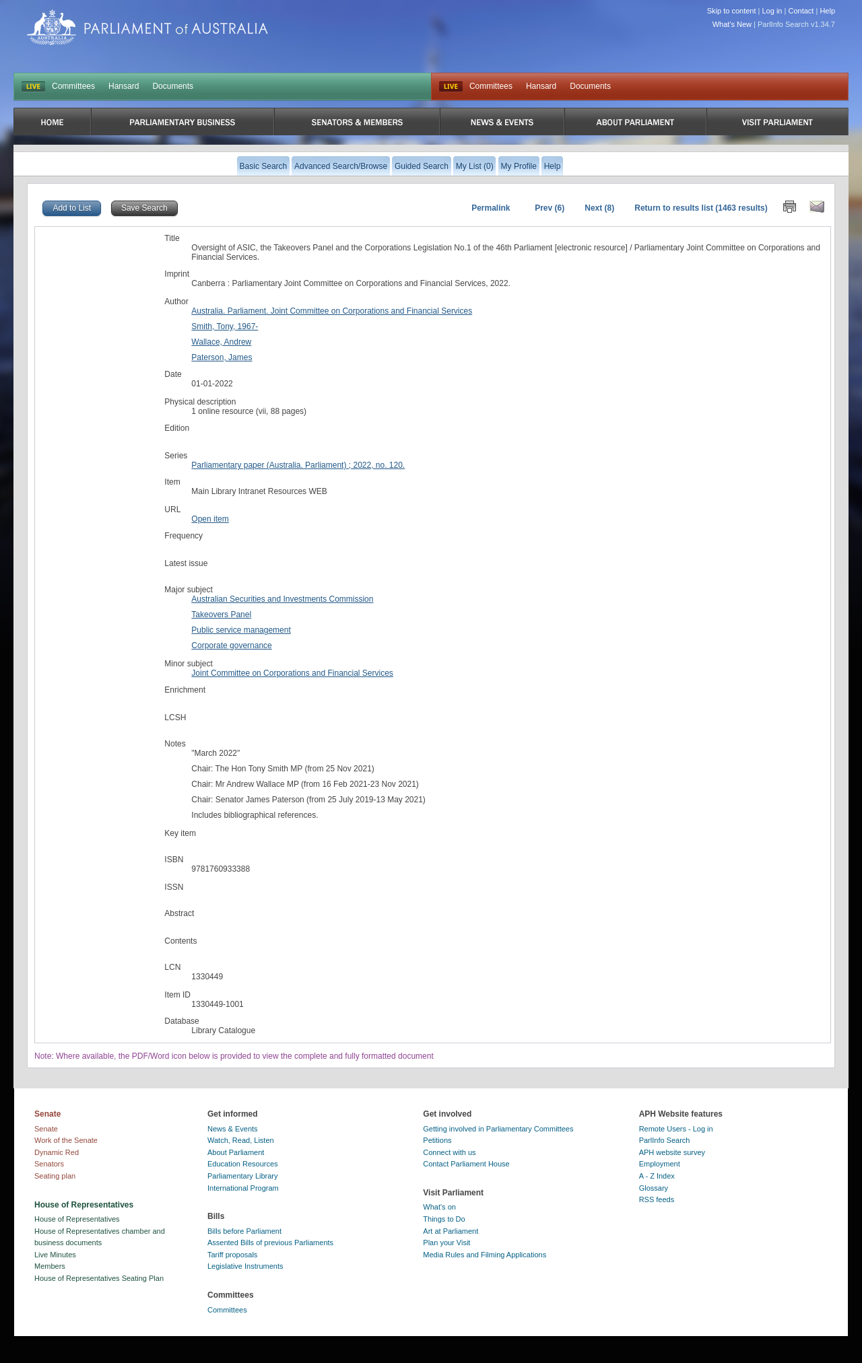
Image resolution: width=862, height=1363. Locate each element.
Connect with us (449, 1152)
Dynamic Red (56, 1152)
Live (451, 86)
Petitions (437, 1140)
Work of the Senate (66, 1140)
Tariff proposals (232, 1255)
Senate (46, 1129)
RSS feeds (657, 1199)
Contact (801, 11)
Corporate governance (231, 645)
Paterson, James (221, 357)
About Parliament (235, 1152)
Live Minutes (55, 1255)
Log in (772, 11)
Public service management (240, 630)
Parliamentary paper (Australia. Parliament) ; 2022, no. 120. (298, 465)
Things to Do (444, 1219)
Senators (49, 1164)
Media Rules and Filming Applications (484, 1255)
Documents (172, 86)
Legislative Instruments (245, 1266)
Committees (73, 86)
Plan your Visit (446, 1242)
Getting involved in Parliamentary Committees (498, 1129)
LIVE (33, 86)
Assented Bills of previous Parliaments (270, 1242)
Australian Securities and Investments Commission (282, 599)
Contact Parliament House (466, 1164)
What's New (732, 24)
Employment (659, 1164)
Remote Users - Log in (676, 1129)
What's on (439, 1207)
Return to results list (673, 208)
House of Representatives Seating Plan (99, 1278)
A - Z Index (657, 1176)
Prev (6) (549, 208)
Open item (209, 519)
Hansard (123, 86)
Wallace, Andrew (221, 342)
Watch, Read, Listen (240, 1140)
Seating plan (54, 1176)
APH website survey (672, 1152)
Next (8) (599, 208)
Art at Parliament (450, 1231)
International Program (243, 1188)
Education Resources (242, 1164)
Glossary (653, 1188)
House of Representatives (77, 1219)
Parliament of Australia (147, 27)
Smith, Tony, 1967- (224, 326)
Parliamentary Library (242, 1176)
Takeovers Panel (221, 614)
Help (827, 11)
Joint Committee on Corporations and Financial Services (292, 673)
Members (49, 1266)
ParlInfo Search (664, 1140)
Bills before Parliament (244, 1231)
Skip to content (731, 11)
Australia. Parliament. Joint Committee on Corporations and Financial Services (331, 311)
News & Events (232, 1129)
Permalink (490, 208)
